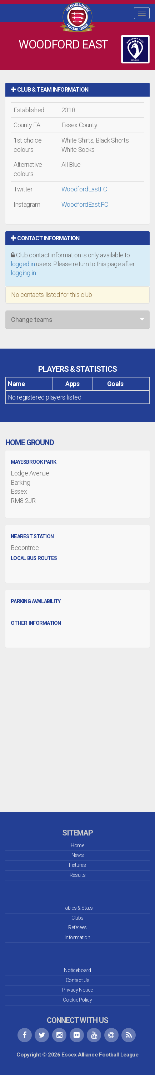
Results (77, 875)
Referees (77, 927)
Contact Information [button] (45, 238)
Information (77, 937)
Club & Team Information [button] (49, 89)
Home (77, 845)
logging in (23, 273)
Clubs (77, 918)
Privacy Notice (77, 990)
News (77, 855)
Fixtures (77, 865)
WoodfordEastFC (84, 189)
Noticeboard (77, 970)
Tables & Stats (77, 908)
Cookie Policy (77, 1000)
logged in (23, 264)
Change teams (31, 319)
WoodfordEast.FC (84, 204)
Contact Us (77, 980)
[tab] (77, 90)
